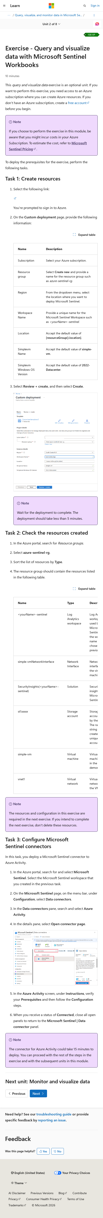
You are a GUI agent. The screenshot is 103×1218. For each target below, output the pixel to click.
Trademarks (16, 1205)
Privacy (13, 1199)
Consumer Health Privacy (42, 1199)
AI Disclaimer (17, 1193)
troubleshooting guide (54, 1114)
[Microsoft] (51, 6)
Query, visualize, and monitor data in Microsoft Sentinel (49, 15)
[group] (55, 694)
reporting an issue (52, 1120)
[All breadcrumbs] (9, 15)
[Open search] (84, 6)
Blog (61, 1193)
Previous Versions (42, 1193)
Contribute (80, 1193)
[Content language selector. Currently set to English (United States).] (28, 1172)
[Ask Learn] (97, 24)
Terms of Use (75, 1199)
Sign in (95, 5)
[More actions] (94, 15)
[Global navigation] (4, 6)
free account (77, 102)
